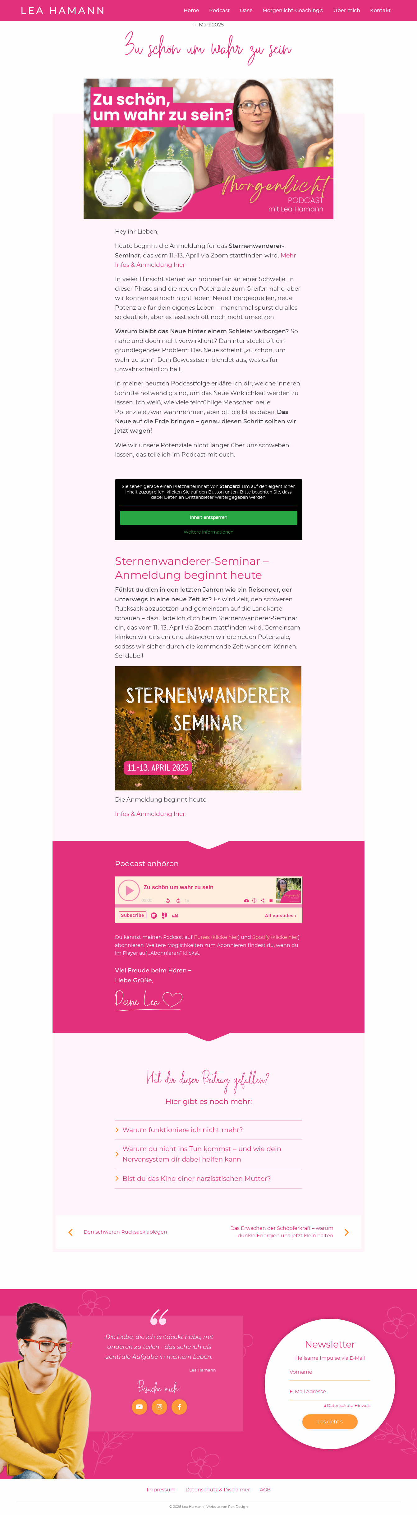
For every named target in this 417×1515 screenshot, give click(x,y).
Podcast (219, 10)
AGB (265, 1489)
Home (191, 10)
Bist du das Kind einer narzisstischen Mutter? (196, 1179)
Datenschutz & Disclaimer (218, 1489)
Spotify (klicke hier (275, 937)
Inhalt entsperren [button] (208, 517)
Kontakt (380, 10)
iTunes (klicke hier (216, 937)
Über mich (346, 10)
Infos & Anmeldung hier (150, 814)
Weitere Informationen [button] (208, 532)
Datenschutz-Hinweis (347, 1406)
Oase (246, 10)
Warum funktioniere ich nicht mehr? (182, 1130)
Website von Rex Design (227, 1506)
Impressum (161, 1489)
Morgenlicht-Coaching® (293, 10)
